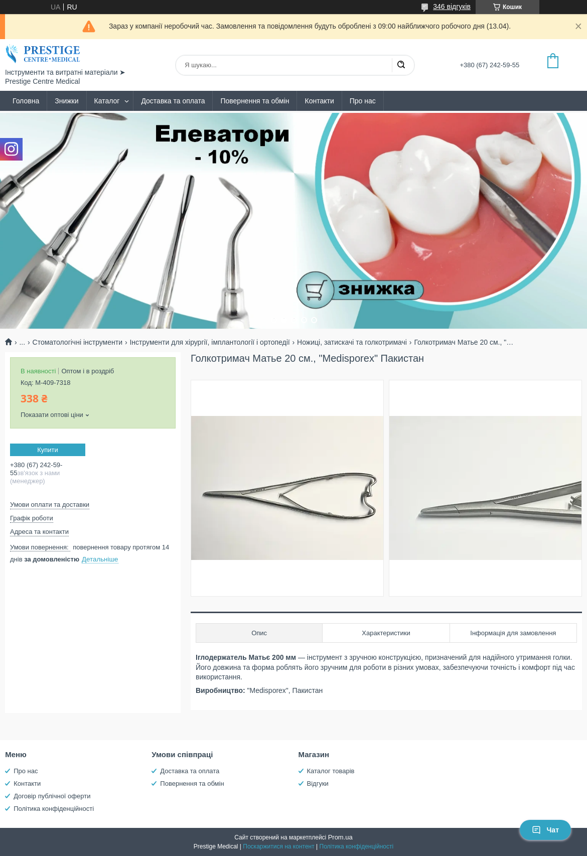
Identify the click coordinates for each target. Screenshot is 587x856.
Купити (47, 450)
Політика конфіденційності (54, 808)
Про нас (363, 101)
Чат (545, 829)
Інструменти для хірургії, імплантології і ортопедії (209, 342)
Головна (26, 101)
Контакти (319, 101)
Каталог (107, 101)
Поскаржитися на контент (278, 846)
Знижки (66, 101)
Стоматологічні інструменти (77, 342)
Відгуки (318, 783)
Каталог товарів (331, 771)
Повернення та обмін (254, 101)
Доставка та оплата (173, 101)
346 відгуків (452, 7)
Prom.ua (340, 837)
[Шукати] (401, 65)
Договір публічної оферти (52, 796)
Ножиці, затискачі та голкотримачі (352, 342)
